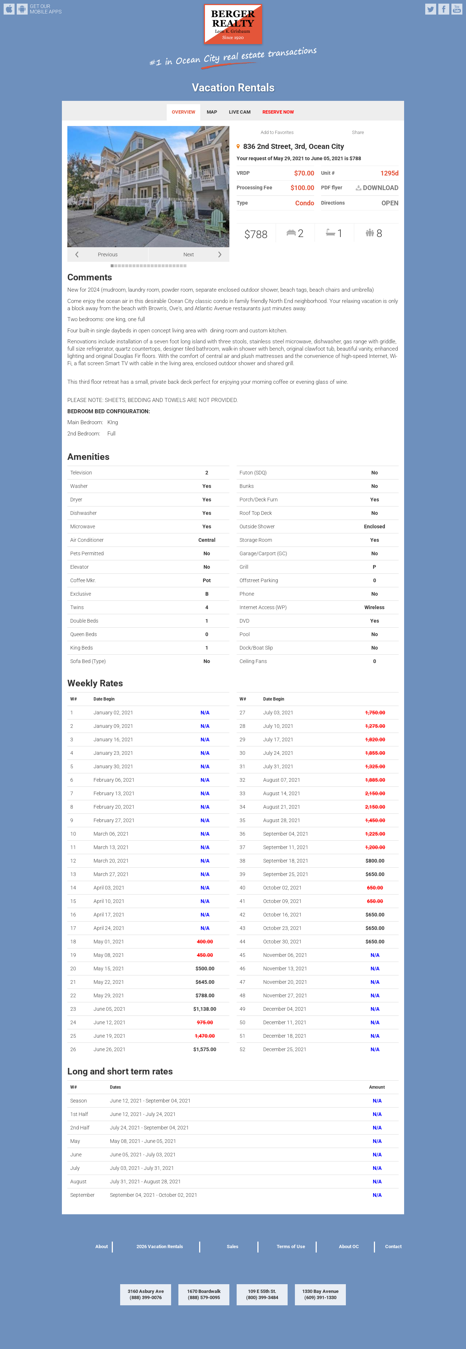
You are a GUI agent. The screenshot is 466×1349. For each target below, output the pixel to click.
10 (144, 265)
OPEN (390, 203)
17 (170, 265)
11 (148, 265)
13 (155, 265)
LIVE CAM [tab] (239, 112)
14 (159, 265)
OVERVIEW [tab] (183, 112)
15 (163, 265)
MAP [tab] (212, 112)
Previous (108, 254)
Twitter (430, 9)
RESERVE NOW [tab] (278, 112)
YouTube (456, 9)
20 (181, 265)
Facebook (443, 9)
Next (188, 254)
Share (358, 132)
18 (174, 265)
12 (152, 265)
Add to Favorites (277, 132)
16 (166, 265)
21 (184, 265)
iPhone (9, 9)
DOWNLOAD (377, 188)
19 (177, 265)
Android (22, 9)
